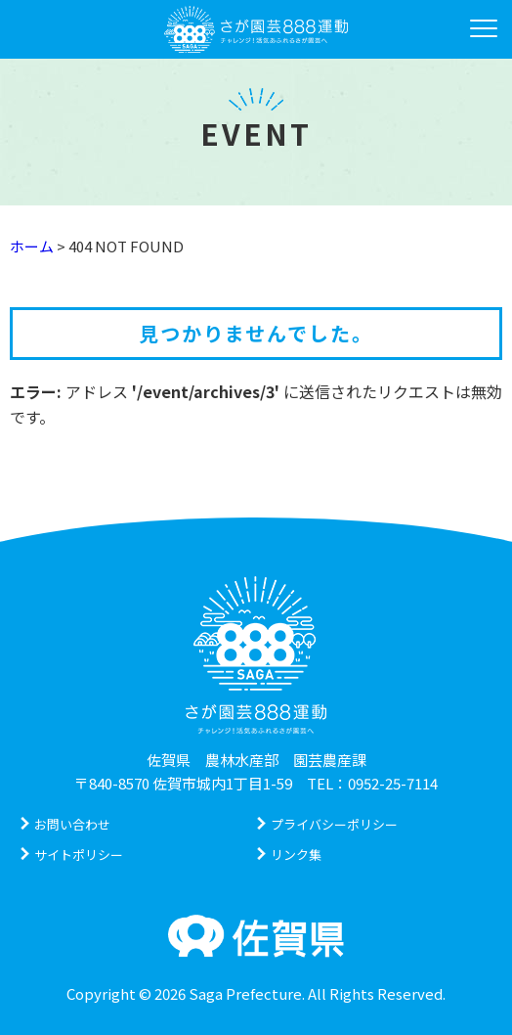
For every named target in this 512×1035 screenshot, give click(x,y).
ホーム (32, 246)
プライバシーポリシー (334, 824)
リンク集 (296, 854)
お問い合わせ (72, 824)
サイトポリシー (78, 854)
